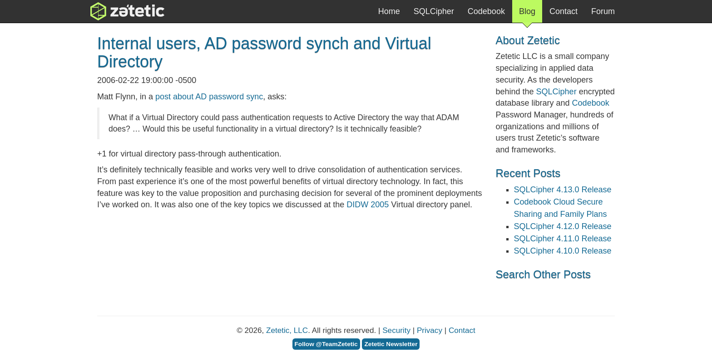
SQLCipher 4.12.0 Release (563, 226)
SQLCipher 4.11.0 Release (563, 238)
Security (396, 330)
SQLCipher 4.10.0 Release (563, 250)
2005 (367, 204)
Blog (527, 15)
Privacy (429, 330)
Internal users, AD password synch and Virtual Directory (264, 52)
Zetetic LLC (118, 11)
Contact (563, 11)
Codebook (486, 11)
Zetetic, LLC (287, 330)
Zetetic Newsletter (390, 344)
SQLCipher (434, 11)
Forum (603, 11)
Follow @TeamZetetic (326, 344)
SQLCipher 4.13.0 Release (563, 189)
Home (389, 11)
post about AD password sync (209, 96)
